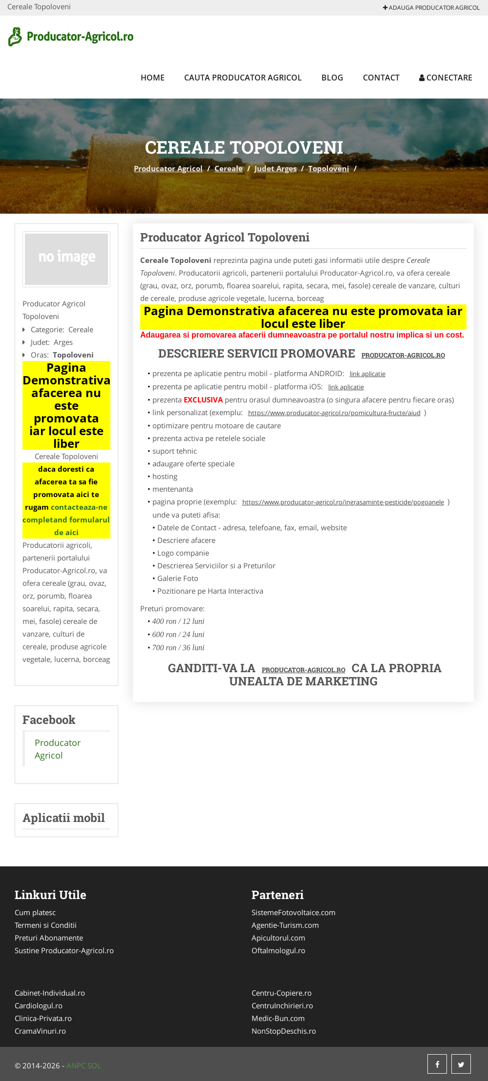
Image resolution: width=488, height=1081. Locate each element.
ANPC (75, 1065)
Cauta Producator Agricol (243, 77)
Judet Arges (276, 168)
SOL (94, 1065)
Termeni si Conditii (46, 925)
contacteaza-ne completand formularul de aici (66, 519)
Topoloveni (328, 168)
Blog (332, 77)
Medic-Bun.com (278, 1018)
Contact (381, 77)
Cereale (228, 168)
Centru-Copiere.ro (282, 993)
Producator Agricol (168, 168)
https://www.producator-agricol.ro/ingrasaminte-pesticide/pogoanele (343, 502)
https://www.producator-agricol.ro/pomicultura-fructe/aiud (334, 412)
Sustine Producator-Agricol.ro (64, 950)
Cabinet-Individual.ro (50, 993)
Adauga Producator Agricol (431, 7)
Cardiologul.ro (39, 1005)
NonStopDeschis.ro (284, 1031)
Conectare (445, 77)
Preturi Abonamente (49, 937)
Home (153, 77)
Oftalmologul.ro (278, 950)
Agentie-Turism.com (285, 925)
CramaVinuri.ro (40, 1031)
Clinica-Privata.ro (43, 1018)
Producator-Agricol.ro (403, 355)
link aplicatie (367, 373)
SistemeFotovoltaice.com (294, 912)
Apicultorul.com (278, 937)
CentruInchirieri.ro (282, 1005)
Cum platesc (35, 912)
